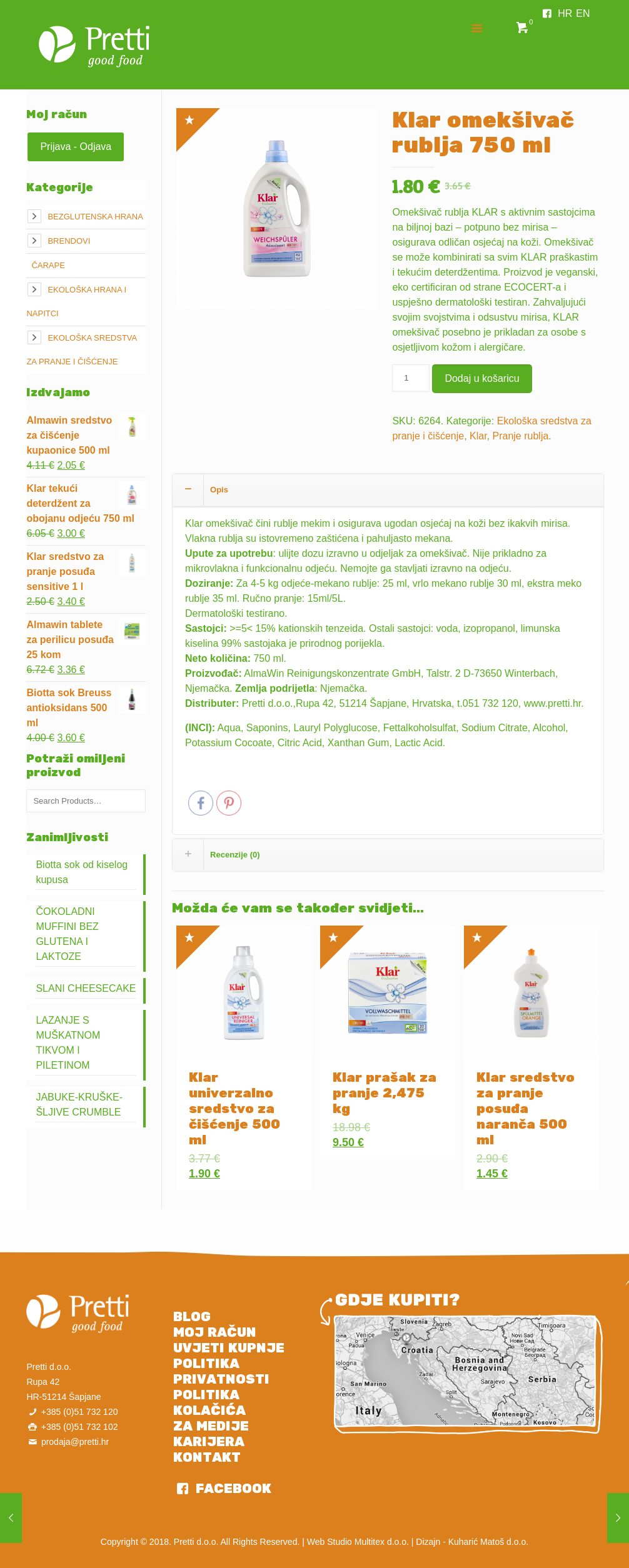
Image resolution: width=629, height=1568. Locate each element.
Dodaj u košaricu (482, 378)
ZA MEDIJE (211, 1426)
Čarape (47, 265)
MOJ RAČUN (214, 1332)
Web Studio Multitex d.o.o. (358, 1542)
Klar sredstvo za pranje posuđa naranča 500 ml (525, 1108)
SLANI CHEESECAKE (86, 988)
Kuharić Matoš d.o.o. (488, 1542)
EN (583, 13)
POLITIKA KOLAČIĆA (209, 1403)
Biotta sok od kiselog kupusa (82, 872)
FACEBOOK (231, 1489)
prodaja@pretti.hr (75, 1442)
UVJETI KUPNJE (228, 1348)
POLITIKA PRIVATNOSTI (221, 1371)
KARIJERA (208, 1442)
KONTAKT (207, 1457)
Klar (478, 436)
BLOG (192, 1317)
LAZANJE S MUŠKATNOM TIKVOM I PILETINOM (68, 1043)
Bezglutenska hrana (95, 216)
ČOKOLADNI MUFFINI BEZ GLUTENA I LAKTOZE (67, 934)
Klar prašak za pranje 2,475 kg (384, 1093)
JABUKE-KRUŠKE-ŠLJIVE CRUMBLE (79, 1104)
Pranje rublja (521, 436)
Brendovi (69, 241)
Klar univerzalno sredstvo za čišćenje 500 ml (234, 1108)
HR (565, 13)
